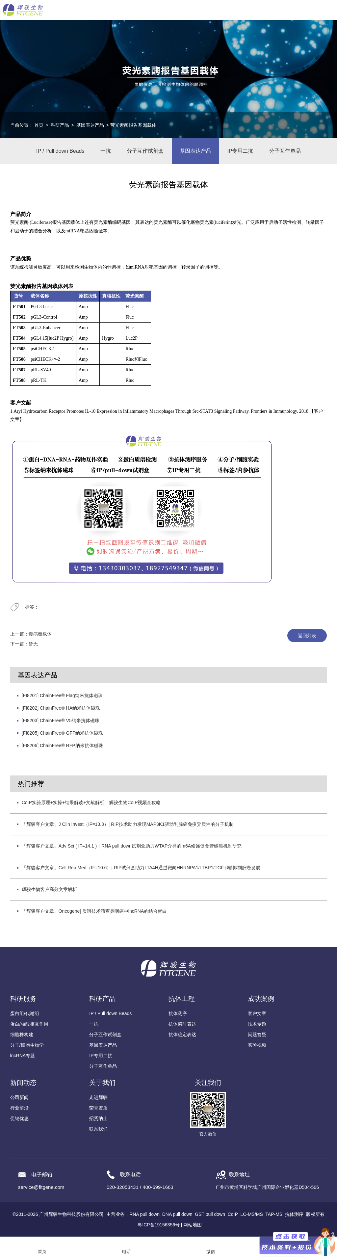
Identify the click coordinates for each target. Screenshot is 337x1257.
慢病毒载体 (40, 634)
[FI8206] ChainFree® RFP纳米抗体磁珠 (62, 746)
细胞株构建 (21, 1035)
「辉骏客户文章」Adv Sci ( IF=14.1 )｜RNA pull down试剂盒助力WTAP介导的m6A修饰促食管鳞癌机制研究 (132, 846)
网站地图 (192, 1225)
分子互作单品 (286, 151)
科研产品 (60, 125)
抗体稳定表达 (182, 1035)
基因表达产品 (90, 125)
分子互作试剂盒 (145, 151)
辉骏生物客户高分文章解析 (49, 890)
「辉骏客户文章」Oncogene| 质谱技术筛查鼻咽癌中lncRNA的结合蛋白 (94, 911)
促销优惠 (19, 1119)
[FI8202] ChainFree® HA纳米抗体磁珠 (61, 708)
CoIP (233, 1215)
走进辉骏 (98, 1098)
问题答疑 (257, 1035)
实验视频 (257, 1045)
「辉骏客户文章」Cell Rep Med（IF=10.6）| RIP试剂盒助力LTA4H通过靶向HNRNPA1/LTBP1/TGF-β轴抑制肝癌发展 (141, 868)
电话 (126, 1251)
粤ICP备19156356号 (159, 1225)
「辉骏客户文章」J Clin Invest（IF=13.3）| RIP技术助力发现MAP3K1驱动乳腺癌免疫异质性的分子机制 (128, 824)
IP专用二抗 (241, 151)
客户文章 (257, 1014)
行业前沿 (19, 1108)
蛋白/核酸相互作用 (29, 1024)
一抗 (105, 151)
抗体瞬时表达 (182, 1024)
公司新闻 (19, 1098)
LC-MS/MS (251, 1215)
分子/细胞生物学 (27, 1045)
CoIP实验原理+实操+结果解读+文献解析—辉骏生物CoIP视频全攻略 (91, 803)
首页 (38, 125)
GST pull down (210, 1215)
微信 (210, 1251)
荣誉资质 (98, 1108)
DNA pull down (177, 1215)
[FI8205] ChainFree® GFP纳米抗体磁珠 (62, 733)
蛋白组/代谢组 (24, 1014)
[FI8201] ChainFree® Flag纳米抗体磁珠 (62, 696)
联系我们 (98, 1129)
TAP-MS (273, 1215)
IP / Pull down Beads (59, 151)
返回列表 (307, 636)
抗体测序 (177, 1014)
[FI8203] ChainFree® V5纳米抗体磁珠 (60, 721)
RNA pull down (144, 1215)
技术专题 (257, 1024)
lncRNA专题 (22, 1056)
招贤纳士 (98, 1119)
